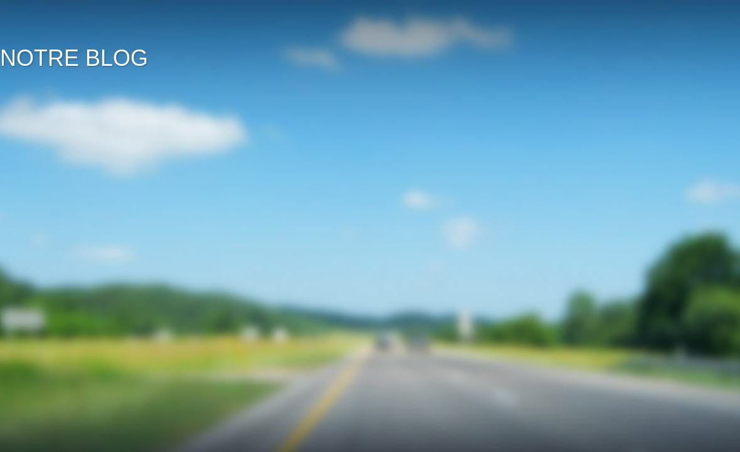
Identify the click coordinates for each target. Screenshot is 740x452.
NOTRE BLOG (74, 58)
